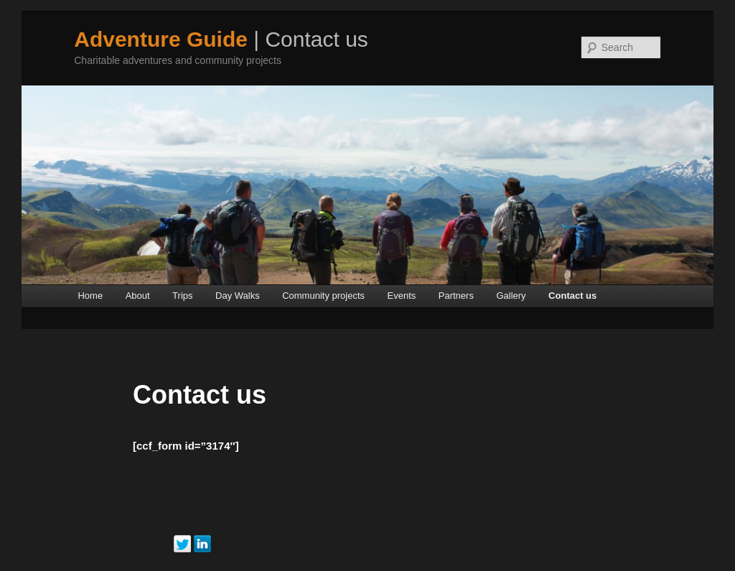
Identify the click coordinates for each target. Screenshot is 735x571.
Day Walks (237, 295)
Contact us (572, 295)
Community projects (323, 295)
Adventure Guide (161, 39)
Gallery (510, 295)
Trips (182, 295)
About (138, 295)
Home (90, 295)
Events (402, 295)
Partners (456, 295)
